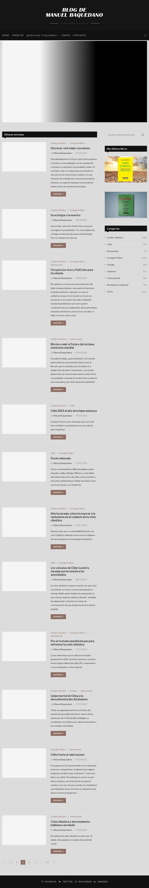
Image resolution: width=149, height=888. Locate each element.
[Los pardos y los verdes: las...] (74, 81)
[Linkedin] (101, 881)
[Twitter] (66, 881)
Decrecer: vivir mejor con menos (70, 148)
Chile (72, 406)
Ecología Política (77, 143)
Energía (73, 691)
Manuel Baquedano (63, 153)
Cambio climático (58, 143)
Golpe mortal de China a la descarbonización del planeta (69, 697)
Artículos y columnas (41, 36)
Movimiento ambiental (127, 284)
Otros (127, 291)
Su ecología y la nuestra (65, 215)
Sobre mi (18, 35)
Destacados (127, 251)
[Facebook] (48, 881)
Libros (65, 35)
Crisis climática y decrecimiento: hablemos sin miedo (70, 823)
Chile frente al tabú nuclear (68, 754)
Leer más (58, 194)
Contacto (79, 35)
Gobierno (127, 271)
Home (5, 35)
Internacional (56, 265)
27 (47, 862)
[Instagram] (83, 881)
